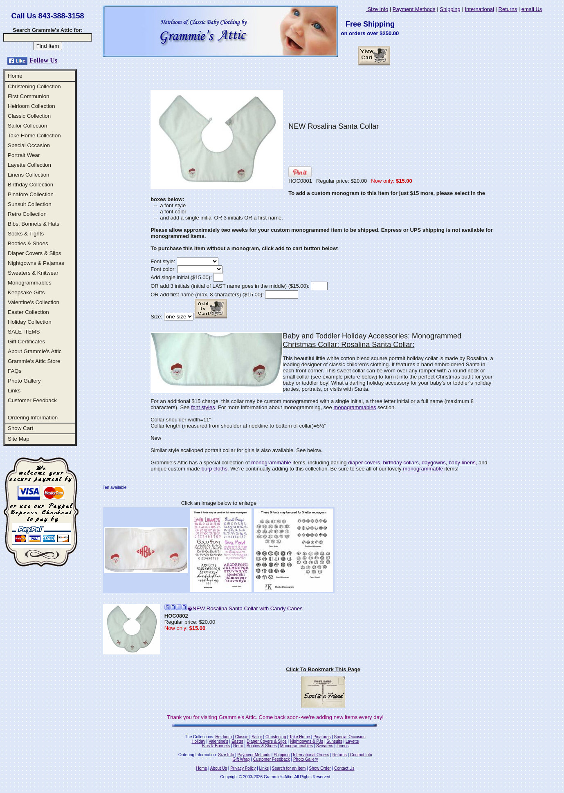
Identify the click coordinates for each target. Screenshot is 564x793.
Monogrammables (30, 283)
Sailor (257, 737)
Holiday (198, 741)
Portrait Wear (24, 155)
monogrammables (354, 407)
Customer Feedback (32, 400)
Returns (508, 9)
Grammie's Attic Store (34, 361)
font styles (203, 407)
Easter (237, 741)
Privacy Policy (243, 768)
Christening (275, 737)
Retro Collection (27, 214)
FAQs (14, 371)
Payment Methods (414, 9)
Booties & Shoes (28, 243)
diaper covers (364, 462)
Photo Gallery (24, 381)
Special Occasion (29, 145)
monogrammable (271, 462)
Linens (342, 746)
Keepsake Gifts (26, 292)
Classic (241, 737)
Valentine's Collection (33, 302)
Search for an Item (289, 768)
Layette (352, 741)
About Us (218, 768)
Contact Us (344, 768)
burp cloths (214, 469)
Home (15, 76)
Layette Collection (29, 165)
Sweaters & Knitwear (33, 273)
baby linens (462, 462)
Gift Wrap (241, 759)
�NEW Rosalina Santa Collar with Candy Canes (233, 608)
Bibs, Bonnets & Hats (33, 224)
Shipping (450, 9)
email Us (531, 9)
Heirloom (224, 737)
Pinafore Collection (31, 194)
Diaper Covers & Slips (34, 253)
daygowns (434, 462)
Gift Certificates (26, 341)
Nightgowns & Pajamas (36, 263)
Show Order (319, 768)
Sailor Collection (27, 126)
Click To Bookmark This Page (323, 669)
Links (14, 391)
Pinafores (321, 737)
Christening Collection (34, 86)
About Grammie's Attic (34, 351)
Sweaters (324, 746)
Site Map (18, 439)
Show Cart (20, 428)
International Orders (311, 755)
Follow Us (43, 60)
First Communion (28, 96)
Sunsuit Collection (30, 204)
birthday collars (400, 462)
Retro (238, 746)
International (479, 9)
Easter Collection (28, 312)
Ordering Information (33, 417)
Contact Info (361, 755)
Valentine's (218, 741)
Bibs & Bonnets (216, 746)
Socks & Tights (26, 234)
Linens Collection (28, 175)
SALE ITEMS (24, 332)
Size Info (377, 9)
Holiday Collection (30, 322)
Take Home (299, 737)
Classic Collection (29, 116)
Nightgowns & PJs (306, 741)
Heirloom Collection (31, 106)
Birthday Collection (30, 184)
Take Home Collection (34, 135)
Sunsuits (334, 741)
